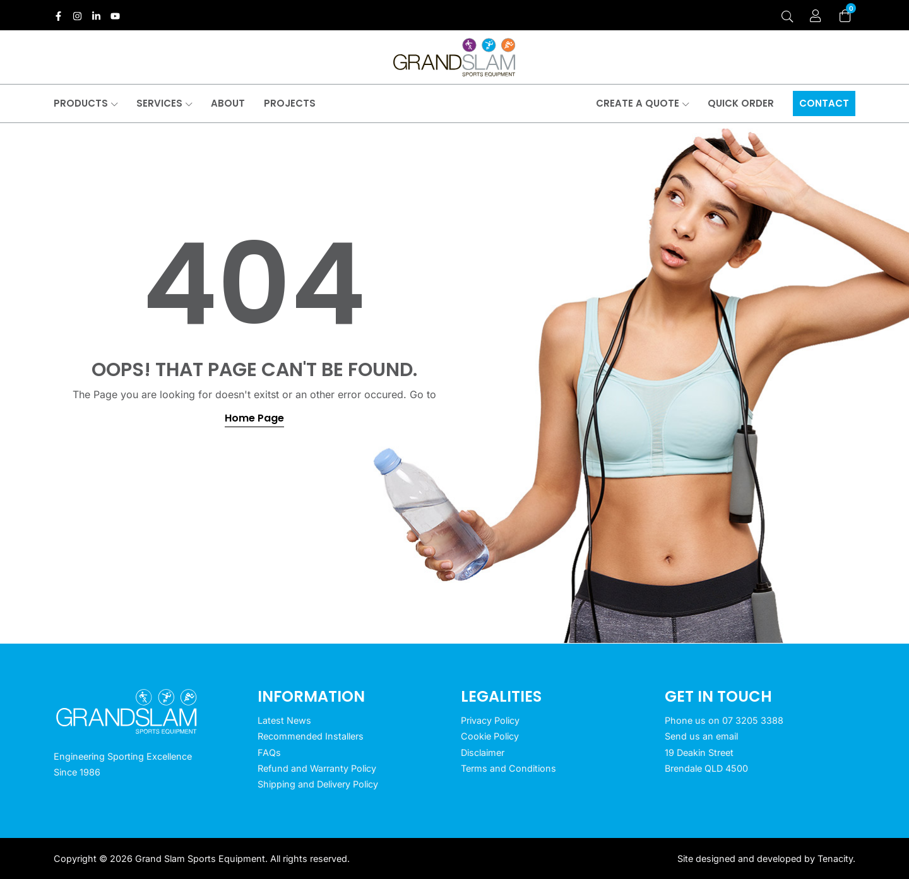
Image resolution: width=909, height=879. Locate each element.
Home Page (254, 418)
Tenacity (835, 858)
